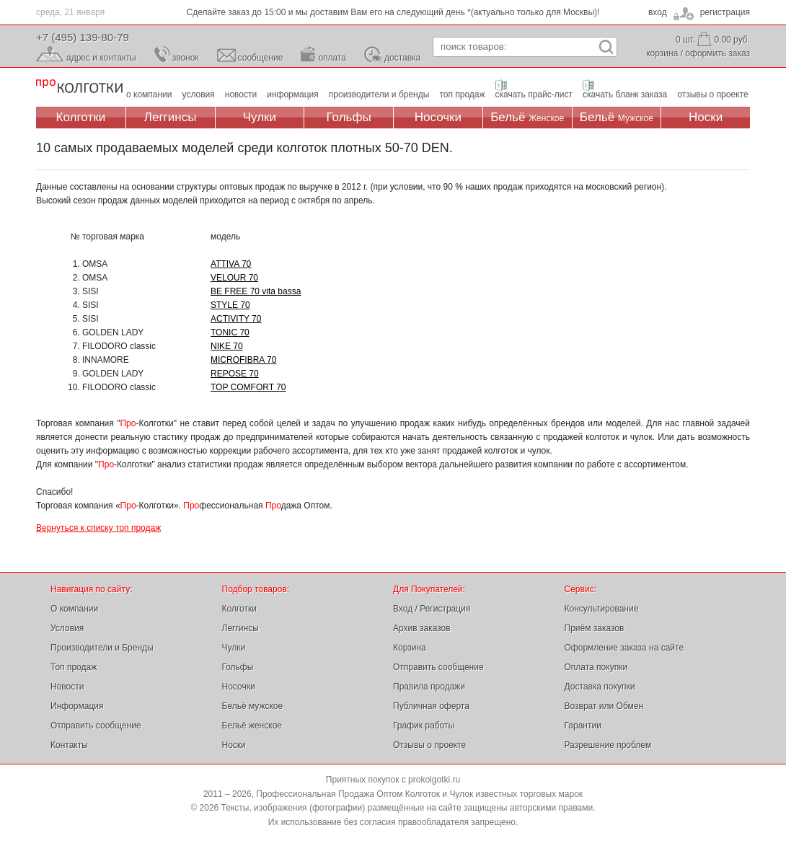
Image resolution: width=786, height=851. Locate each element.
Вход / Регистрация (431, 609)
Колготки (81, 117)
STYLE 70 (230, 305)
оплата (332, 58)
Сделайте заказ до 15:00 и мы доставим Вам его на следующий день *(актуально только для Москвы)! (393, 12)
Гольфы (349, 117)
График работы (423, 725)
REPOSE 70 (235, 374)
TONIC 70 (230, 332)
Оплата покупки (596, 667)
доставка (402, 58)
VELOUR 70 (234, 278)
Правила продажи (429, 687)
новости (241, 94)
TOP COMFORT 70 (248, 387)
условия (198, 94)
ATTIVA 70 (231, 264)
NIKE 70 (227, 346)
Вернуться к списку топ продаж (98, 528)
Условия (67, 628)
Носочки (438, 117)
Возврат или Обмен (604, 706)
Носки (706, 117)
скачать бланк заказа (625, 94)
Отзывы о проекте (429, 745)
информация (293, 94)
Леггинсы (170, 117)
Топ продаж (73, 667)
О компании (74, 609)
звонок (185, 58)
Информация (76, 706)
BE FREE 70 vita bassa (256, 291)
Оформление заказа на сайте (624, 648)
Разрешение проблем (608, 745)
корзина (662, 53)
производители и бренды (379, 94)
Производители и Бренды (102, 648)
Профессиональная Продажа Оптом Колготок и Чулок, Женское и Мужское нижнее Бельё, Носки (79, 86)
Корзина (409, 648)
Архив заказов (422, 628)
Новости (67, 687)
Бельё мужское (252, 706)
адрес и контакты (101, 58)
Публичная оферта (431, 706)
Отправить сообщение (95, 725)
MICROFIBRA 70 (243, 360)
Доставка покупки (600, 687)
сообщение (260, 58)
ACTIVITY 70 (236, 319)
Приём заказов (594, 628)
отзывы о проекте (712, 94)
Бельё (527, 117)
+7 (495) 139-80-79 (82, 37)
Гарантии (583, 725)
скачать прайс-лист (534, 94)
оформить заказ (717, 53)
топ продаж (462, 94)
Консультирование (602, 609)
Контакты (69, 745)
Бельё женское (252, 725)
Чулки (259, 117)
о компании (149, 94)
